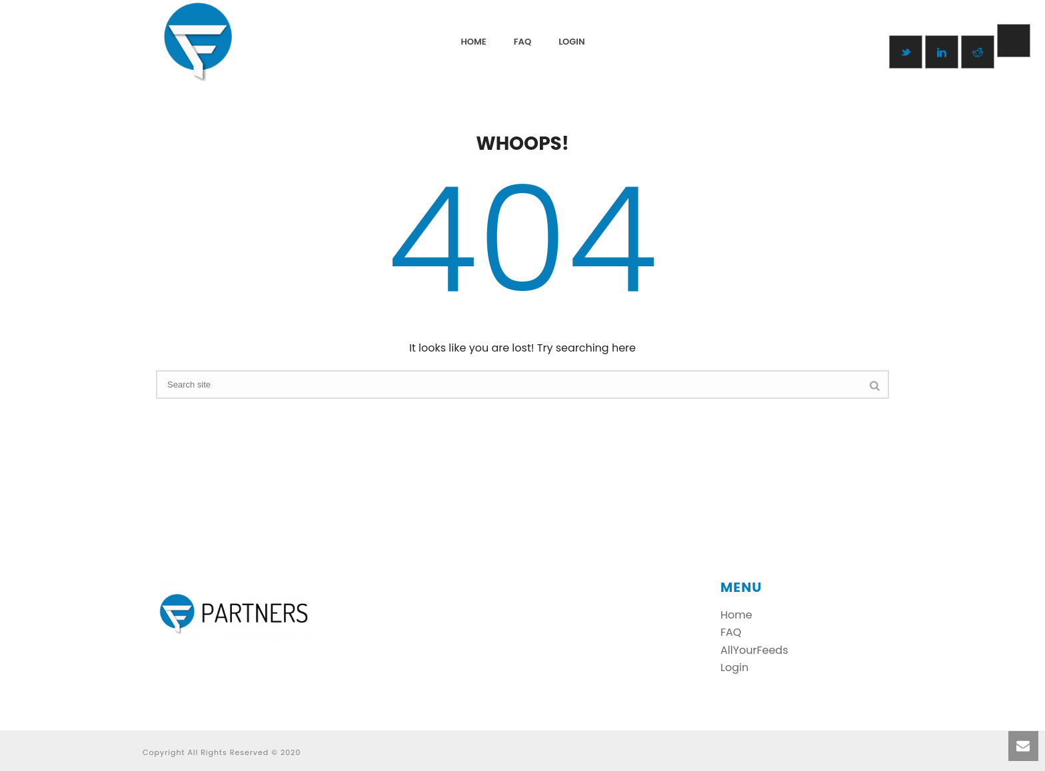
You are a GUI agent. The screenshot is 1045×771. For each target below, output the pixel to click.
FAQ (522, 41)
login (571, 41)
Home (474, 41)
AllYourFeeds (754, 650)
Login (734, 667)
